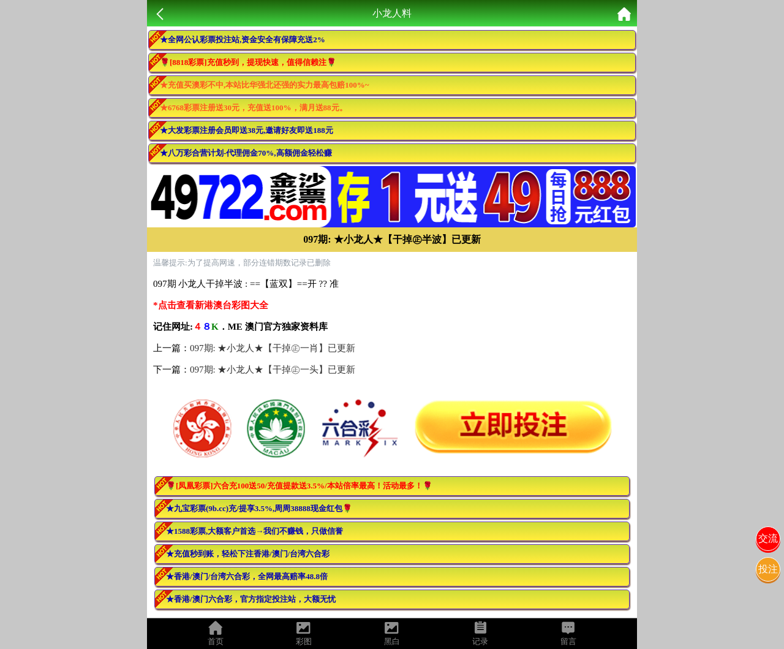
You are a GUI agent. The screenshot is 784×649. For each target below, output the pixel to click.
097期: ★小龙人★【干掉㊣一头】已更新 (272, 369)
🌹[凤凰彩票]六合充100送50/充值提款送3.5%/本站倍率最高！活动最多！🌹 (299, 485)
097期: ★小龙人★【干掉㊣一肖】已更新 (272, 348)
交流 (768, 538)
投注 (768, 569)
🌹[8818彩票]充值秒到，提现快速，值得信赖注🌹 (248, 62)
